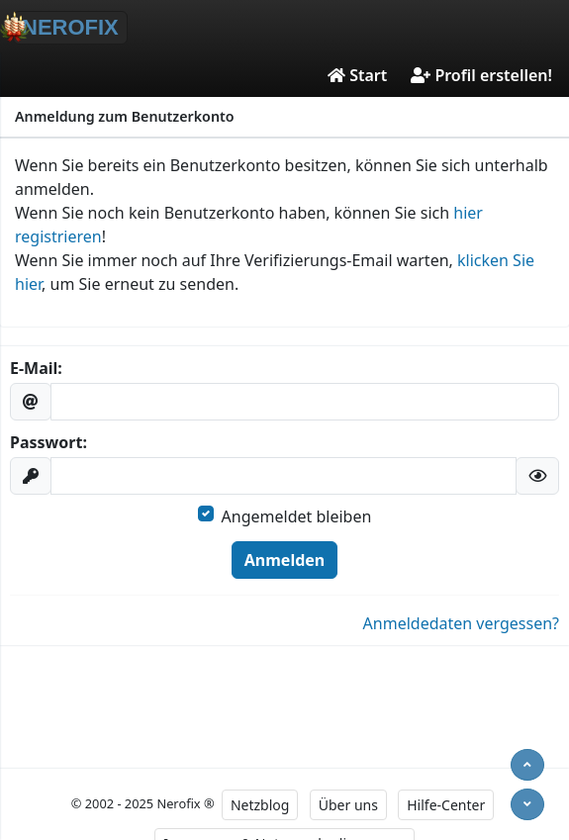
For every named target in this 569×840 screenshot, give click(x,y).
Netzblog (260, 804)
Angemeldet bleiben (297, 516)
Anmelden (284, 560)
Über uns (348, 804)
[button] (537, 476)
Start (357, 75)
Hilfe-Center (446, 804)
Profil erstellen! (481, 75)
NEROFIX (66, 27)
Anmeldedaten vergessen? (461, 623)
